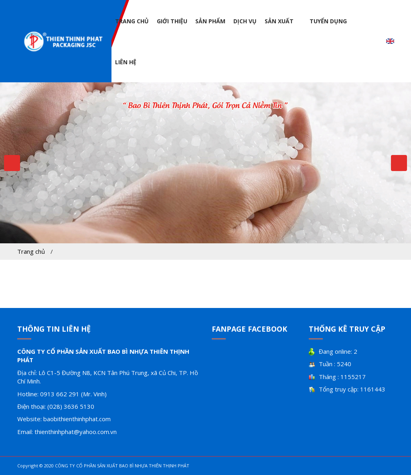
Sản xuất (279, 21)
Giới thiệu (172, 21)
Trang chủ (132, 21)
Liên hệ (125, 62)
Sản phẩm (210, 21)
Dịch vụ (245, 21)
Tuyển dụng (328, 21)
